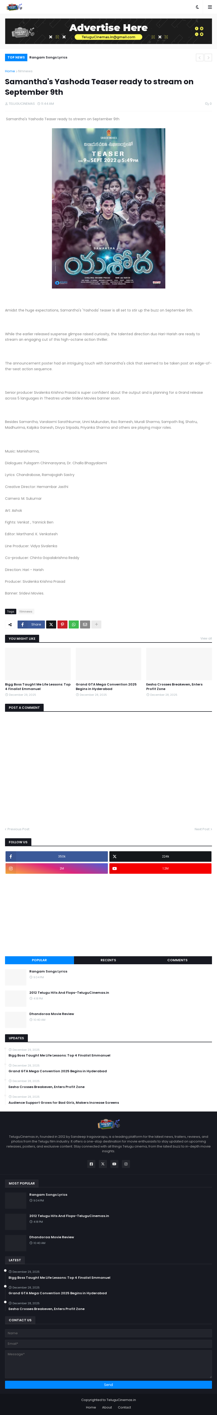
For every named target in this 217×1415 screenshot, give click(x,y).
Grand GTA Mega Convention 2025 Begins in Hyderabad (106, 686)
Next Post (202, 829)
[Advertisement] (108, 915)
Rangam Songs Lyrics (48, 57)
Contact (124, 1407)
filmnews (25, 71)
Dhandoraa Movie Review (51, 1014)
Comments (177, 960)
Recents (108, 960)
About (107, 1407)
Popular (39, 960)
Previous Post (18, 829)
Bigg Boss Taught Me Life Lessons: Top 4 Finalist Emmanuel (37, 686)
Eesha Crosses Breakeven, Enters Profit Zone (174, 686)
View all (206, 638)
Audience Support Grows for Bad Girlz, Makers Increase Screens (64, 1102)
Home (10, 71)
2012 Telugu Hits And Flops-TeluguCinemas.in (69, 992)
